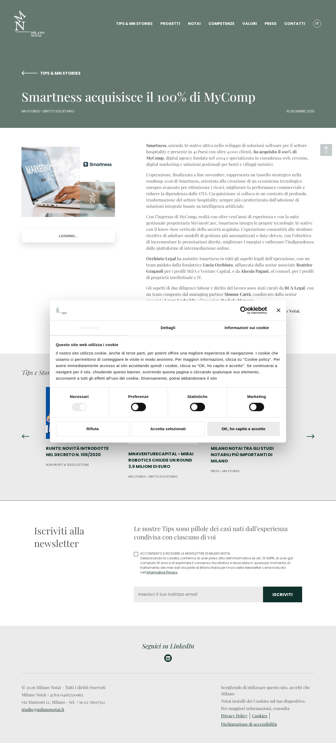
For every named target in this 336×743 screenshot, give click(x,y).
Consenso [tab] (89, 327)
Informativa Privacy (162, 572)
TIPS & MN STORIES (134, 23)
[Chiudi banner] (278, 310)
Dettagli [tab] (168, 327)
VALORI (249, 23)
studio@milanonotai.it (43, 709)
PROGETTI (170, 23)
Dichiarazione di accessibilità (249, 724)
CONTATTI (294, 23)
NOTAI (194, 23)
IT (317, 23)
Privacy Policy (234, 715)
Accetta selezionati (168, 429)
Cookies (259, 715)
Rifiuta (92, 429)
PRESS (270, 23)
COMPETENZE (221, 23)
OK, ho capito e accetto (243, 429)
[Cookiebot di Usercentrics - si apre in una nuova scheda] (244, 310)
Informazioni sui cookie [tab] (247, 327)
